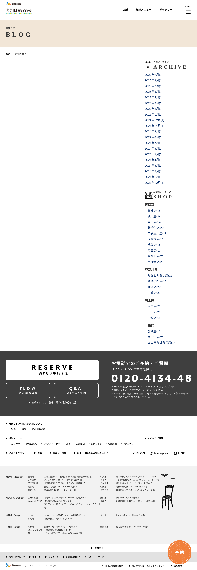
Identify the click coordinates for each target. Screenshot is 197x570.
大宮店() (154, 306)
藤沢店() (154, 287)
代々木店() (156, 239)
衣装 (39, 452)
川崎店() (154, 292)
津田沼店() (156, 337)
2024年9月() (153, 131)
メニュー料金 (59, 452)
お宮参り (15, 443)
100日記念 (31, 443)
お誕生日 (80, 443)
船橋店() (154, 331)
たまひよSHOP (73, 557)
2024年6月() (153, 148)
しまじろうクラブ (96, 557)
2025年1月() (153, 114)
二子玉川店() (157, 233)
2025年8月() (153, 80)
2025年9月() (153, 74)
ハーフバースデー (51, 443)
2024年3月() (153, 165)
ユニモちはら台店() (162, 342)
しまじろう (96, 443)
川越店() (154, 317)
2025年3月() (153, 103)
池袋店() (154, 244)
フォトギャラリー (18, 452)
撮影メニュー (143, 9)
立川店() (154, 222)
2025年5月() (153, 97)
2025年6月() (153, 91)
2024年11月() (154, 125)
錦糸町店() (156, 256)
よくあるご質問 (155, 438)
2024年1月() (153, 177)
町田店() (154, 250)
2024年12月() (154, 120)
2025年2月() (153, 108)
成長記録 (112, 443)
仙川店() (154, 216)
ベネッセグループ (17, 557)
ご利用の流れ (38, 429)
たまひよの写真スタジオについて (25, 423)
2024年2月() (153, 171)
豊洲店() (154, 210)
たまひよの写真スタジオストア (92, 452)
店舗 (125, 9)
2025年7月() (153, 86)
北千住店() (156, 227)
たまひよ (36, 557)
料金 (24, 429)
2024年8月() (153, 137)
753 (68, 443)
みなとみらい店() (160, 275)
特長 (13, 429)
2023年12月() (154, 182)
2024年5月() (153, 154)
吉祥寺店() (156, 261)
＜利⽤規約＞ (158, 393)
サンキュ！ (53, 557)
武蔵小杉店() (157, 281)
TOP (8, 54)
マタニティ (128, 443)
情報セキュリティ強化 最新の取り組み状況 (54, 402)
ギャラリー (165, 9)
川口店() (154, 312)
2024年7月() (153, 143)
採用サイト (99, 548)
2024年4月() (153, 159)
